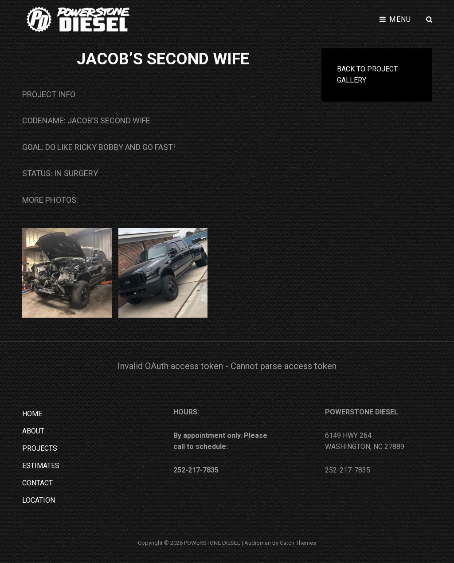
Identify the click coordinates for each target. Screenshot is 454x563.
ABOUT (33, 431)
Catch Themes (298, 542)
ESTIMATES (40, 465)
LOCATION (38, 500)
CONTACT (37, 483)
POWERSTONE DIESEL (212, 542)
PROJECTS (39, 448)
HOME (32, 413)
